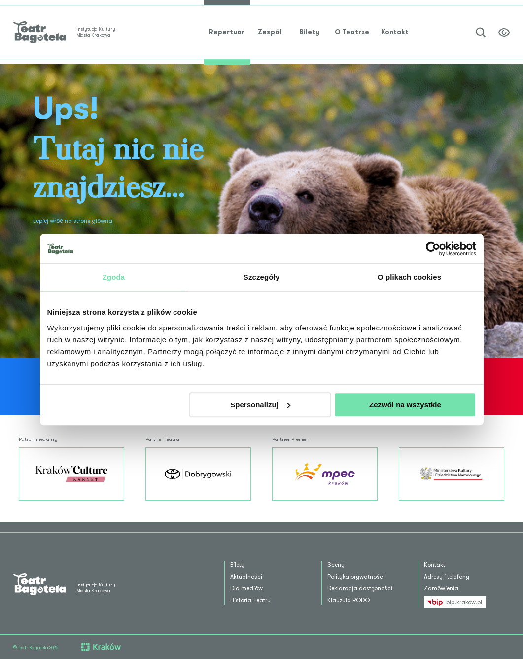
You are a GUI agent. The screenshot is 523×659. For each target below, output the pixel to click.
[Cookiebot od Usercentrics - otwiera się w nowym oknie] (433, 248)
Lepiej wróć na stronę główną (72, 221)
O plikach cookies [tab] (409, 277)
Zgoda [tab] (114, 277)
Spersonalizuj (260, 405)
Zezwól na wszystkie (405, 405)
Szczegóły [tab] (261, 277)
